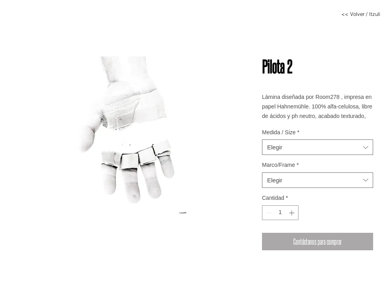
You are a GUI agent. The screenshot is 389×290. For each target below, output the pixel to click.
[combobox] (317, 147)
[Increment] (292, 213)
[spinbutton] (280, 213)
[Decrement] (268, 213)
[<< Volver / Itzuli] (361, 14)
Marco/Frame (280, 165)
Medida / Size (280, 132)
